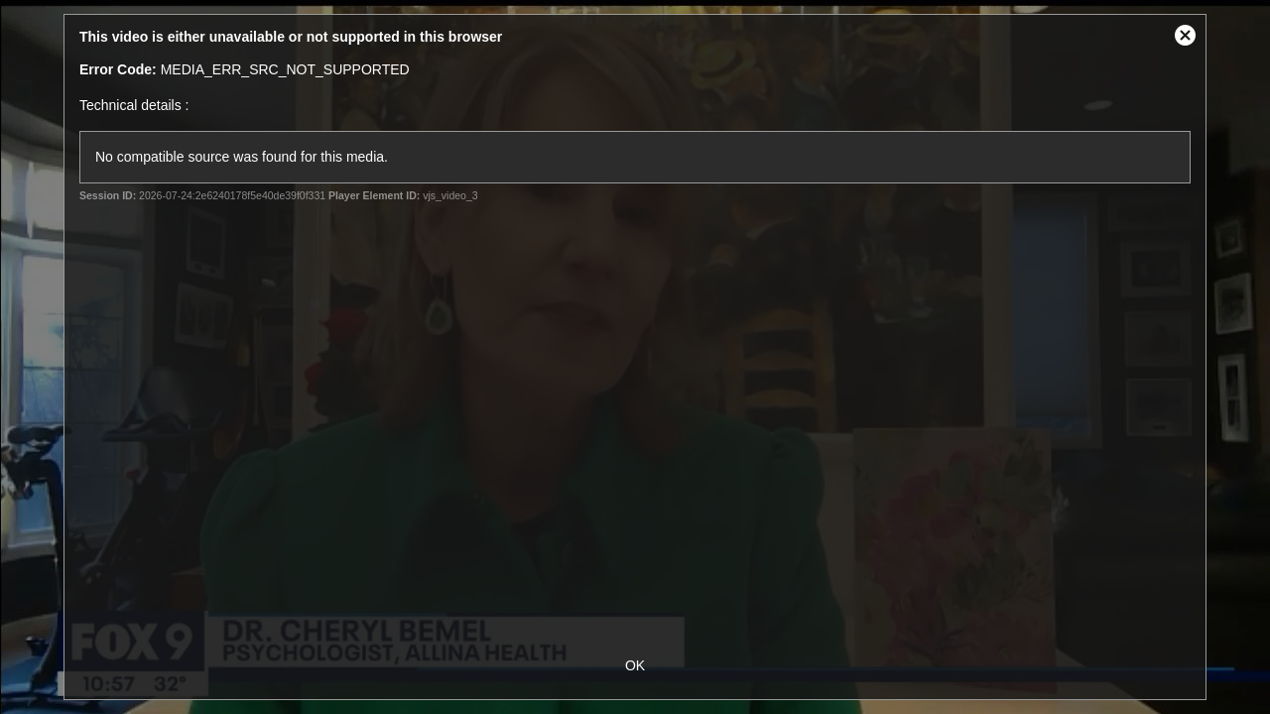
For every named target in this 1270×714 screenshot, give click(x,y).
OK (635, 665)
